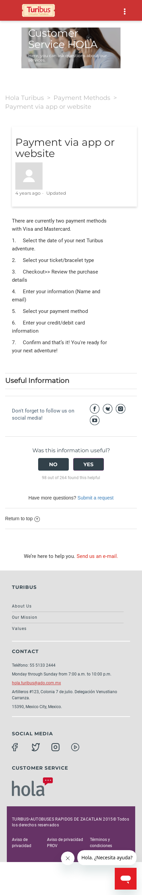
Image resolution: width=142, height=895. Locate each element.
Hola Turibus (24, 98)
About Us (22, 606)
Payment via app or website (48, 106)
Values (19, 628)
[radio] (53, 464)
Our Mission (24, 617)
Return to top (22, 518)
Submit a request (96, 498)
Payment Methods (81, 98)
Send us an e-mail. (97, 556)
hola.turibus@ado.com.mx (36, 683)
